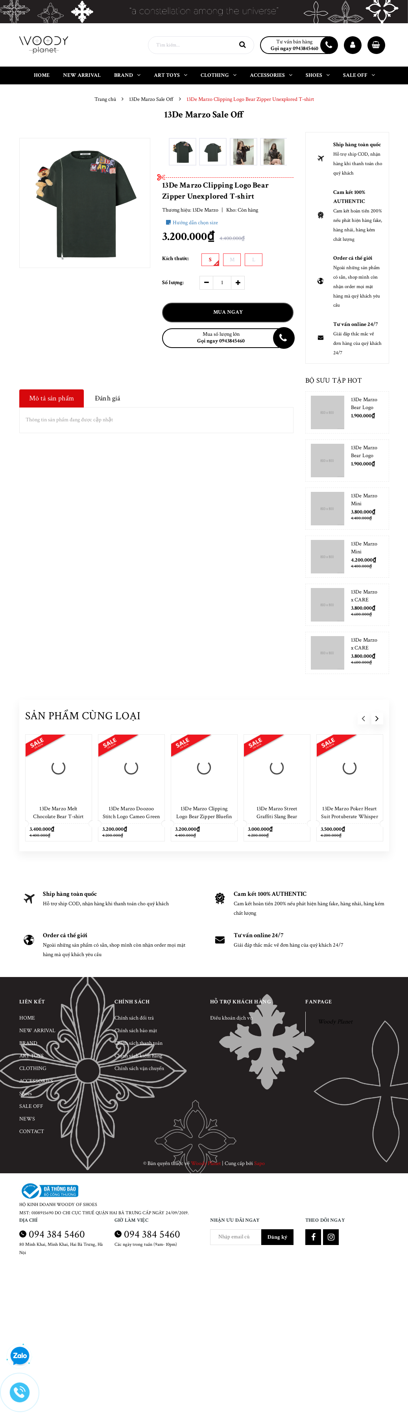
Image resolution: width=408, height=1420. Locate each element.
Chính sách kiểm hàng (138, 1055)
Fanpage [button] (318, 1001)
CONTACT (31, 1131)
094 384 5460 (57, 1234)
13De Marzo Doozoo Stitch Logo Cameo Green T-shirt (131, 816)
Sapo (259, 1163)
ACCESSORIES (36, 1081)
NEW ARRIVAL (37, 1030)
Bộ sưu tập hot (333, 380)
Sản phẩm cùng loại (83, 716)
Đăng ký (277, 1237)
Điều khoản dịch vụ (231, 1018)
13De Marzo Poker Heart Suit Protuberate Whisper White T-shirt (349, 816)
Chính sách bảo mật (135, 1030)
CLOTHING (32, 1068)
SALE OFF (31, 1106)
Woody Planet (335, 1022)
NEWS (27, 1118)
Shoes (25, 1093)
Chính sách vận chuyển (139, 1068)
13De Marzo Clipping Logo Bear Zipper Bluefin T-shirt (204, 816)
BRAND (28, 1043)
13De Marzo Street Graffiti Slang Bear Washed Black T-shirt (277, 816)
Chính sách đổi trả (134, 1018)
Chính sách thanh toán (138, 1043)
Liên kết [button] (32, 1001)
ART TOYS (31, 1055)
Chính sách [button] (132, 1001)
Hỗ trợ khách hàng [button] (240, 1001)
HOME (27, 1018)
